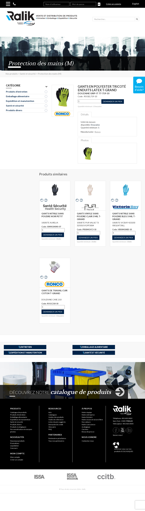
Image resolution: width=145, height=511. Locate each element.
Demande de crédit (55, 424)
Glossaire (52, 427)
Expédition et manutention (20, 101)
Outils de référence (55, 420)
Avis (50, 412)
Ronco (98, 132)
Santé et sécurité (15, 105)
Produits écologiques (18, 427)
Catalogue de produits (18, 412)
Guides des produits (56, 417)
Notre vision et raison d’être (92, 420)
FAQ (50, 429)
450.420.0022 (127, 418)
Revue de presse (88, 432)
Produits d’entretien (17, 415)
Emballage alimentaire (17, 96)
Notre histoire (87, 417)
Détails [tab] (85, 114)
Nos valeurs (86, 422)
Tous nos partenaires (56, 441)
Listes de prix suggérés (57, 422)
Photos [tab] (85, 140)
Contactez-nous (88, 441)
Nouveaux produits (17, 441)
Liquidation (14, 446)
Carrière (85, 429)
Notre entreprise (88, 415)
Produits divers (14, 110)
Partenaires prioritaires (57, 438)
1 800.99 (127, 421)
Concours (14, 448)
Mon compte (15, 457)
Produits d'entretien (16, 91)
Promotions (14, 443)
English (135, 3)
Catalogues (52, 415)
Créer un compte (113, 4)
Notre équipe (87, 412)
